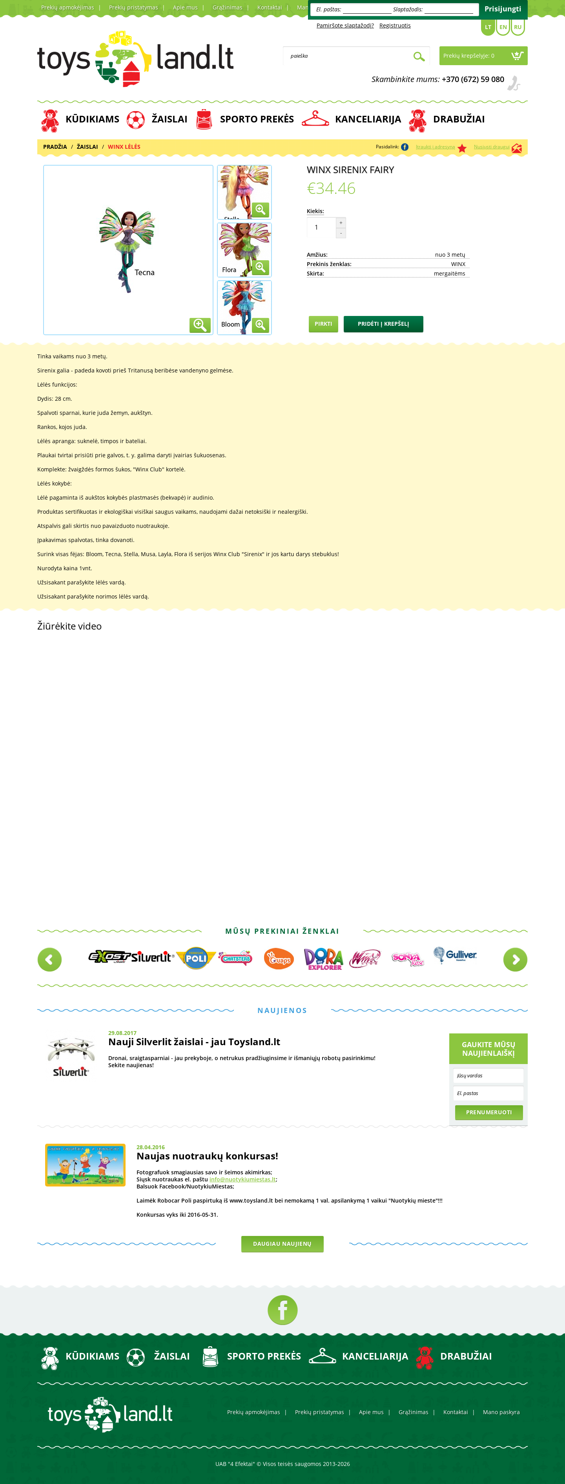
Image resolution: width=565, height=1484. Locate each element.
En (503, 27)
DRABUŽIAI (459, 118)
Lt (488, 27)
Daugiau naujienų (282, 1243)
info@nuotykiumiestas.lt (243, 1179)
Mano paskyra (501, 1412)
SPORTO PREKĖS (257, 118)
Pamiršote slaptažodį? (345, 25)
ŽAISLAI (170, 118)
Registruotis (395, 25)
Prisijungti (503, 8)
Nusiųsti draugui (492, 146)
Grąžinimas (227, 7)
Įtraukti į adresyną (435, 146)
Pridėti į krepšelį (383, 323)
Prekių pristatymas (133, 7)
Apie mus (185, 7)
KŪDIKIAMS (92, 118)
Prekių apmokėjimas (67, 7)
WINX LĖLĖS (124, 146)
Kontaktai (269, 7)
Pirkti (323, 323)
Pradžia (55, 146)
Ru (518, 27)
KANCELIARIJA (368, 118)
